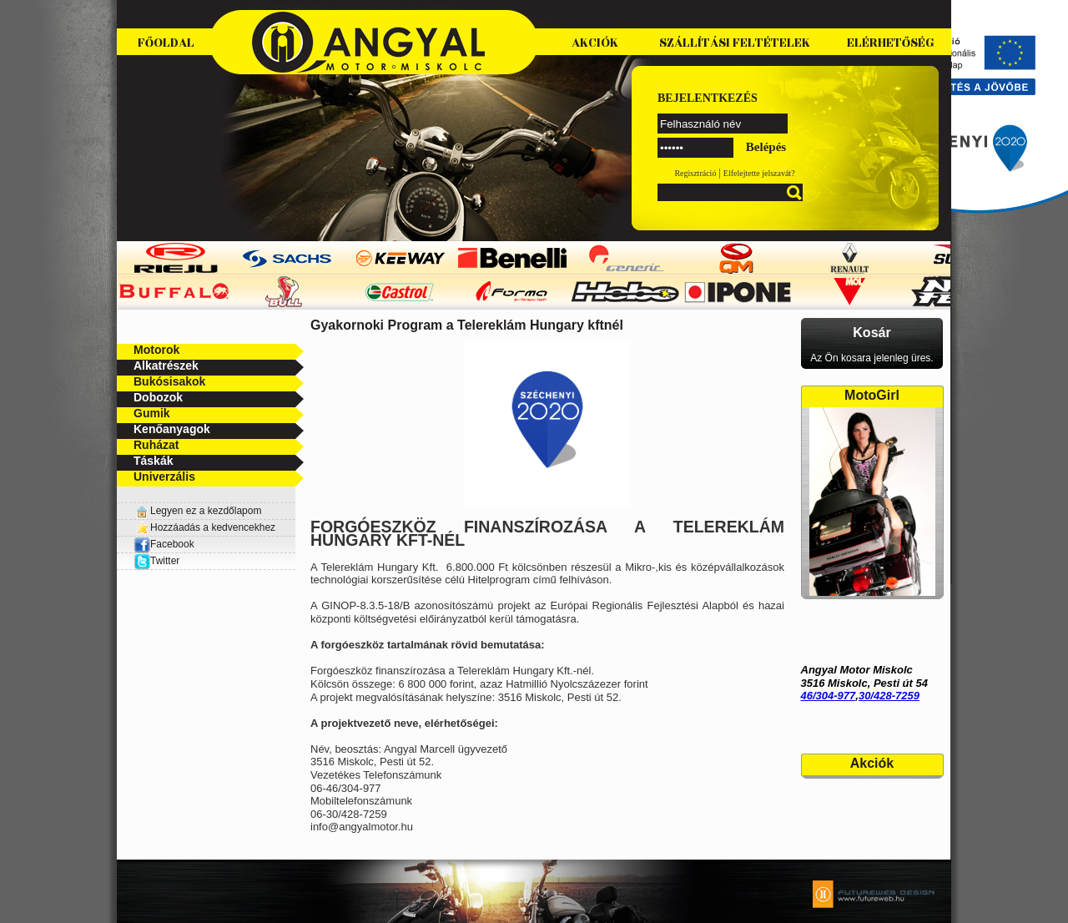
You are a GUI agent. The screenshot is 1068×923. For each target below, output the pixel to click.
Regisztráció (695, 173)
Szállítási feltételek (734, 43)
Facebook (164, 544)
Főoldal (166, 43)
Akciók (595, 43)
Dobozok (158, 397)
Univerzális (164, 476)
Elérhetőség (890, 43)
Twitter (164, 561)
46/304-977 (828, 695)
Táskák (153, 460)
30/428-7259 (889, 695)
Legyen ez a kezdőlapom (205, 511)
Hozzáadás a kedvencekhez (212, 527)
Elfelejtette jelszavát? (759, 173)
